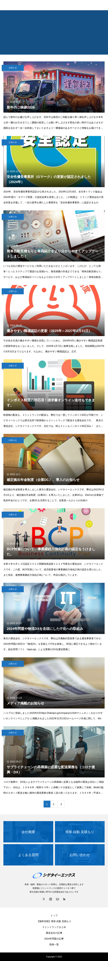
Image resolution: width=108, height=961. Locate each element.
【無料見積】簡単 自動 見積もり (54, 921)
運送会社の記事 (54, 932)
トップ (54, 915)
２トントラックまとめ (54, 927)
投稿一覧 (54, 944)
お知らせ (13, 68)
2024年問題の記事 (54, 938)
